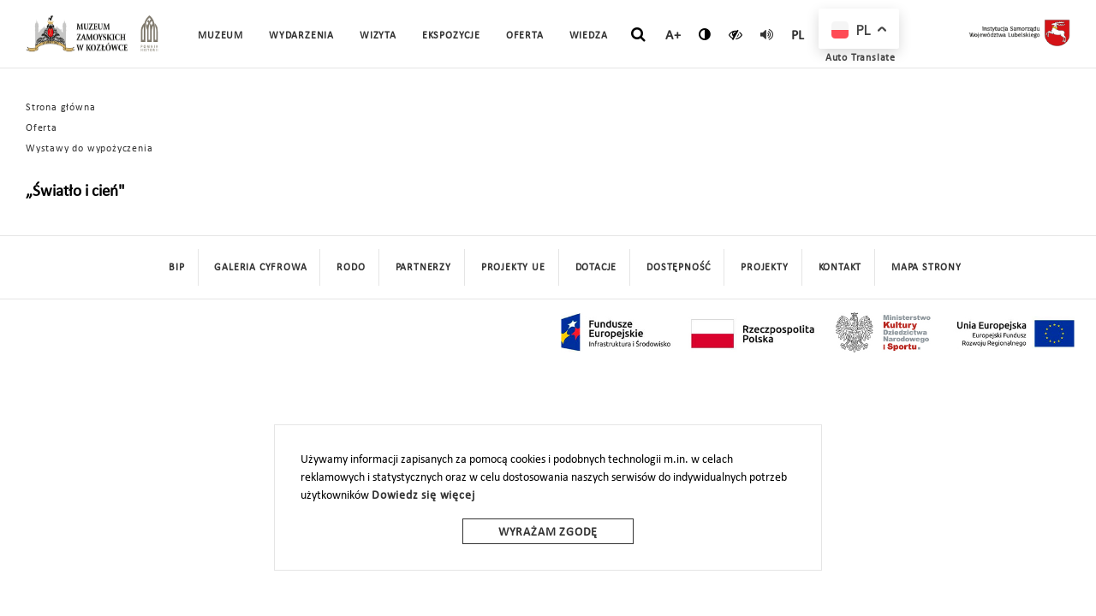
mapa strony (926, 268)
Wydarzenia (301, 36)
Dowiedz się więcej (423, 495)
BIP (176, 268)
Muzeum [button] (220, 36)
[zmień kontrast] (705, 34)
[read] (767, 34)
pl (798, 36)
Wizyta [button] (378, 36)
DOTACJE (596, 268)
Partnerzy (423, 268)
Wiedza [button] (588, 36)
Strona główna (60, 108)
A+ (673, 36)
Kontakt (840, 268)
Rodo (351, 268)
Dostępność (678, 268)
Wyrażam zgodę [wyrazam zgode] (548, 532)
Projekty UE (513, 268)
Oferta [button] (525, 36)
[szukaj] (638, 35)
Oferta (41, 128)
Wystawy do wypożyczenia (89, 149)
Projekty (764, 268)
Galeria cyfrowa (260, 268)
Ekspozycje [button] (451, 36)
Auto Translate (860, 58)
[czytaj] (736, 34)
